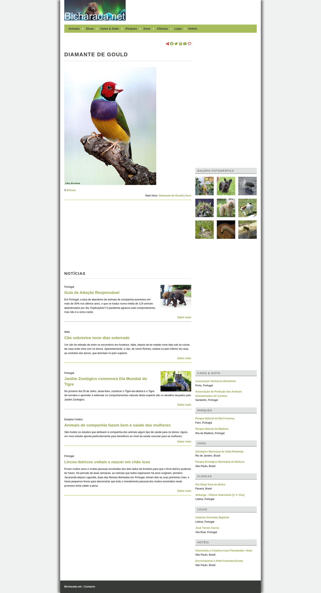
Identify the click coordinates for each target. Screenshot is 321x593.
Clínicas (162, 28)
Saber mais (184, 317)
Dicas (90, 28)
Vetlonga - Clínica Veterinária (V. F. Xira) (219, 494)
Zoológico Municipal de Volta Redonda (219, 451)
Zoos (147, 28)
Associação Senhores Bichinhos (215, 381)
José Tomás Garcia (207, 527)
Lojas (178, 28)
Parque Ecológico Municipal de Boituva (219, 461)
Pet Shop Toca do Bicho (210, 484)
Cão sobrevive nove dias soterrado (97, 338)
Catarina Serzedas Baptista (212, 517)
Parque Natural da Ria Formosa (214, 418)
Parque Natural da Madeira (211, 428)
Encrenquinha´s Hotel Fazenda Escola (219, 560)
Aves (188, 195)
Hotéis (192, 28)
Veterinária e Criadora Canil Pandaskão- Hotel (223, 550)
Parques (131, 28)
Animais (74, 28)
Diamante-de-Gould (171, 195)
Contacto (89, 586)
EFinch (71, 190)
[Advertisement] (193, 10)
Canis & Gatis (109, 28)
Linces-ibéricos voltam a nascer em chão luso (107, 462)
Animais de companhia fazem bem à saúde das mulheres (117, 425)
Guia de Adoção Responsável (91, 292)
